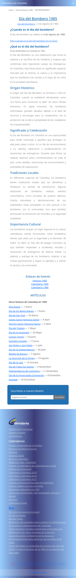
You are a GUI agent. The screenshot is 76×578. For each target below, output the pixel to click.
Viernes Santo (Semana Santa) (24, 323)
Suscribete (59, 397)
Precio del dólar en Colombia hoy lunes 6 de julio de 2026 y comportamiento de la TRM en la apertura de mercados (36, 549)
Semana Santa (16, 455)
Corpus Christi (16, 336)
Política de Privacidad (20, 469)
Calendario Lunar (18, 502)
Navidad (13, 379)
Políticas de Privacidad (20, 429)
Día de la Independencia (21, 349)
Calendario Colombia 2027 (23, 479)
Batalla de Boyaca (18, 353)
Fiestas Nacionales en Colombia (25, 445)
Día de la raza (16, 362)
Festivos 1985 (40, 280)
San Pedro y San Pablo (20, 345)
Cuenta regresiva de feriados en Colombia (31, 482)
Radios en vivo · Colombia (22, 462)
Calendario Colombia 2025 (23, 472)
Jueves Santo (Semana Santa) (24, 319)
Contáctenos (15, 435)
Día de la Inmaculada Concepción (26, 375)
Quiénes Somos (17, 432)
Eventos (13, 452)
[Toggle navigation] (73, 3)
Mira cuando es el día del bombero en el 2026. (34, 40)
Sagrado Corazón (18, 341)
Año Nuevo (14, 306)
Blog (11, 508)
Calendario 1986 (40, 287)
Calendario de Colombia (14, 3)
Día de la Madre (17, 515)
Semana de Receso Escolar (23, 448)
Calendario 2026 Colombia (38, 572)
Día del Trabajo (17, 328)
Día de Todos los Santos (21, 366)
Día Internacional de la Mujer (24, 512)
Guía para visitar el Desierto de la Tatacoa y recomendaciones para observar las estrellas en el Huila (35, 539)
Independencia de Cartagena (24, 371)
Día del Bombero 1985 (38, 18)
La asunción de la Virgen (22, 358)
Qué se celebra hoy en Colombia (26, 486)
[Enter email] (32, 397)
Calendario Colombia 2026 (23, 475)
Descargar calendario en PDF (24, 489)
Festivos (13, 499)
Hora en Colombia (18, 458)
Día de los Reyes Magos (21, 311)
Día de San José (17, 315)
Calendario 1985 (40, 284)
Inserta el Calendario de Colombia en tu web (32, 465)
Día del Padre (16, 518)
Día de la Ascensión (19, 332)
